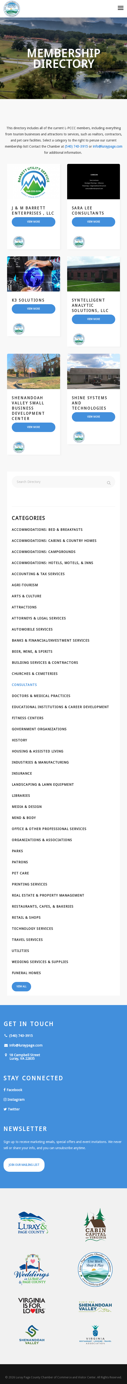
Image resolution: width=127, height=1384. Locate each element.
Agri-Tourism (25, 585)
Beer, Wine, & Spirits (32, 651)
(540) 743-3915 (76, 146)
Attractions (24, 607)
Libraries (21, 796)
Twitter (12, 1109)
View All (21, 986)
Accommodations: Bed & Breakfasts (47, 530)
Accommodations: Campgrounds (44, 552)
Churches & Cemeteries (35, 674)
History (19, 740)
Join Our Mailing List (24, 1165)
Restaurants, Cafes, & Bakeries (43, 906)
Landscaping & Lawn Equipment (43, 784)
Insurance (22, 773)
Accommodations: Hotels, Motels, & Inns (52, 563)
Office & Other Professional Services (49, 829)
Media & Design (27, 807)
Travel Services (27, 940)
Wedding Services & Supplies (40, 962)
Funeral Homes (26, 973)
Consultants (24, 685)
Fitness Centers (28, 718)
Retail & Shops (26, 917)
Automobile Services (32, 629)
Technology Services (32, 929)
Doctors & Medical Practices (41, 696)
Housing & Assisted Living (37, 751)
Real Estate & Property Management (48, 895)
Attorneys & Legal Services (39, 618)
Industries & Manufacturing (40, 762)
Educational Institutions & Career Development (60, 707)
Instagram (14, 1099)
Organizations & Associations (42, 840)
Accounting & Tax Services (38, 574)
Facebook (13, 1090)
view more (33, 221)
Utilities (20, 951)
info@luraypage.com (107, 146)
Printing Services (29, 884)
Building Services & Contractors (45, 663)
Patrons (20, 862)
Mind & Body (24, 818)
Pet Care (20, 873)
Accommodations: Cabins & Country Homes (54, 541)
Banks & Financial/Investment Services (51, 640)
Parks (17, 851)
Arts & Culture (26, 596)
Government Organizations (39, 729)
